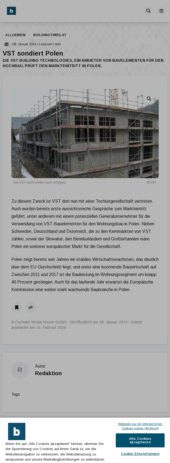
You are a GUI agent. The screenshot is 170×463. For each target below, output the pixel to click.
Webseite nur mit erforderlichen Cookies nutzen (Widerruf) (140, 426)
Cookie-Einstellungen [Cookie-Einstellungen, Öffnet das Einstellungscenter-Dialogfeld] (140, 454)
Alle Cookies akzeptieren (140, 440)
